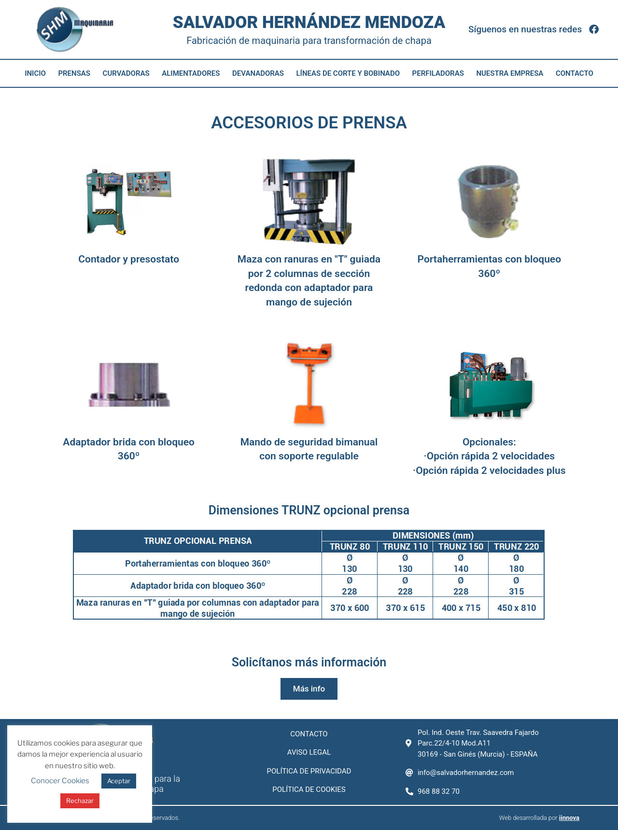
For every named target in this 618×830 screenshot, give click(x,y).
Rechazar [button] (80, 800)
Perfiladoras (438, 73)
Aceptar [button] (118, 781)
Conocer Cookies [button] (60, 780)
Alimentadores (191, 73)
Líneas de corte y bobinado (348, 73)
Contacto (574, 73)
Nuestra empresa (509, 73)
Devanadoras (258, 73)
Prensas (74, 73)
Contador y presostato (128, 259)
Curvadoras (126, 73)
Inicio (35, 73)
